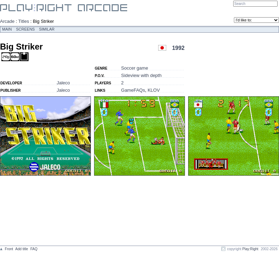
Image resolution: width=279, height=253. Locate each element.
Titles (23, 21)
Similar (47, 29)
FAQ (33, 249)
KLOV (154, 90)
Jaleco (63, 82)
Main (7, 29)
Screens (25, 29)
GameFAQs (133, 90)
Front (9, 249)
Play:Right (250, 249)
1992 (178, 48)
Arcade (7, 21)
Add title (21, 249)
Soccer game (134, 68)
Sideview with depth (141, 75)
